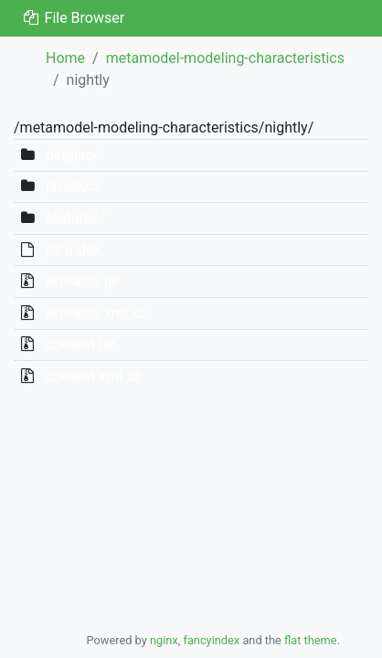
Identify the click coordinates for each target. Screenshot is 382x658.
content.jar (80, 344)
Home (65, 58)
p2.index (73, 250)
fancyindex (211, 640)
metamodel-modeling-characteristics (225, 58)
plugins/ (72, 155)
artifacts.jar (83, 281)
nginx (164, 640)
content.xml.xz (93, 376)
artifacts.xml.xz (96, 313)
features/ (75, 218)
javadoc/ (74, 186)
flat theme (310, 640)
